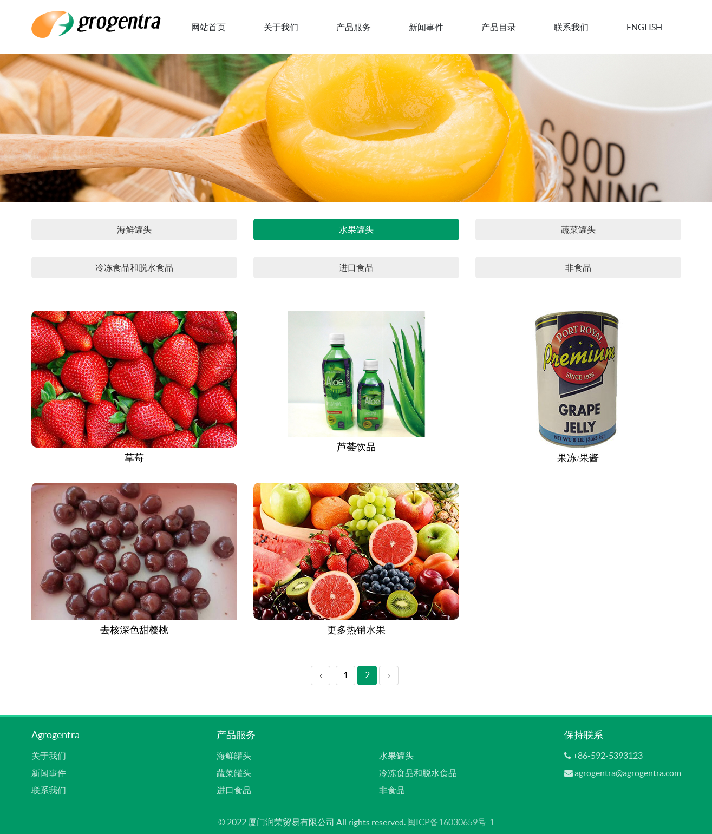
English (644, 27)
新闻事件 (426, 27)
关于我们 (281, 27)
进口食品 (356, 267)
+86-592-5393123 (608, 755)
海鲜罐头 (134, 229)
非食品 (578, 267)
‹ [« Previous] (320, 675)
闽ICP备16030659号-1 (450, 822)
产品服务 (353, 27)
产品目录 (498, 27)
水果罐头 (356, 229)
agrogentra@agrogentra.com (627, 773)
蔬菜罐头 (578, 229)
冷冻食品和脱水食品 (134, 267)
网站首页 (208, 27)
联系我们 (571, 27)
